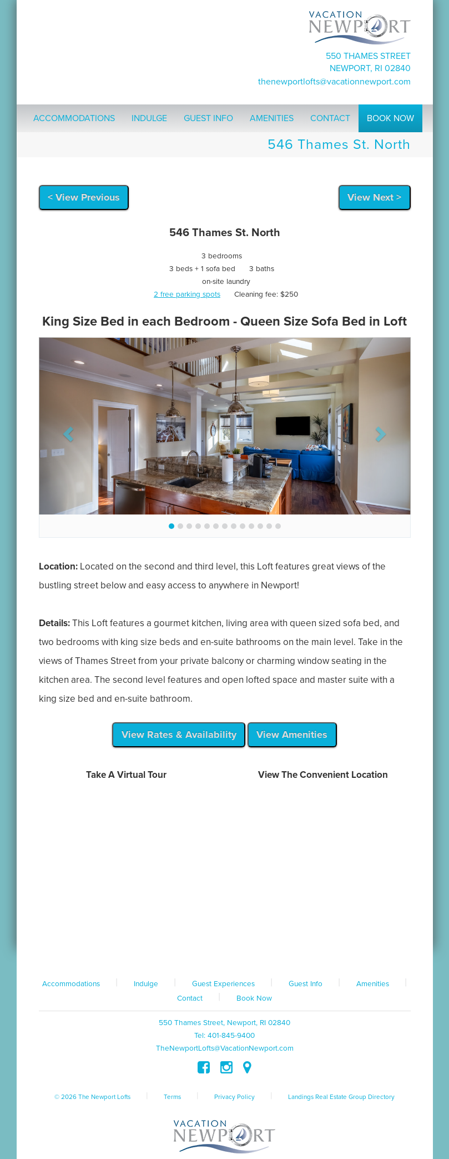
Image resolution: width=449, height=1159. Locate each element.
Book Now (254, 998)
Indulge (146, 984)
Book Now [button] (390, 118)
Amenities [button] (272, 118)
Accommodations (71, 984)
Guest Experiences (223, 984)
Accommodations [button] (74, 118)
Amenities (372, 984)
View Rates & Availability (179, 734)
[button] (67, 430)
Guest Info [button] (208, 118)
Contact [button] (330, 118)
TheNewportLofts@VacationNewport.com (334, 81)
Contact (190, 998)
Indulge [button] (149, 118)
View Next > (374, 197)
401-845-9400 (231, 1035)
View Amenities (291, 734)
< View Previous (84, 197)
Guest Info (305, 984)
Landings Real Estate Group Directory (341, 1097)
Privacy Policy (234, 1097)
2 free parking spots (187, 294)
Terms (172, 1097)
